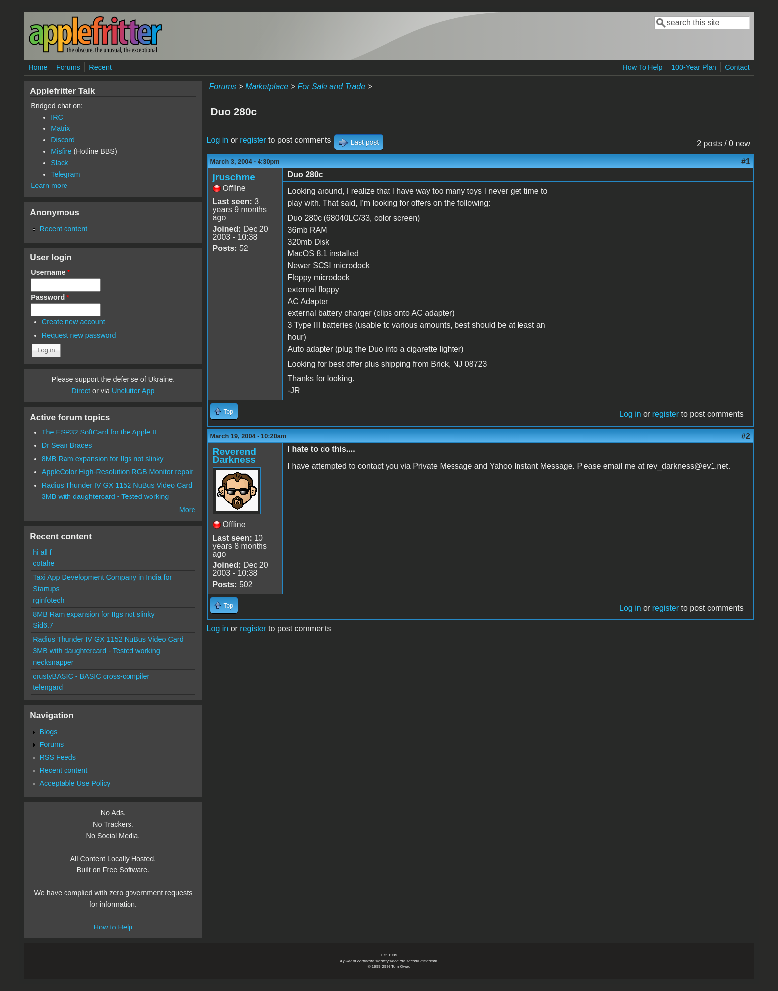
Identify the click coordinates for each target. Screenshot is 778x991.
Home (37, 67)
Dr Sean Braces (67, 445)
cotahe (43, 563)
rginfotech (48, 600)
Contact (737, 67)
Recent (100, 67)
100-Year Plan (693, 67)
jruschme (234, 177)
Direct (80, 391)
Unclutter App (133, 391)
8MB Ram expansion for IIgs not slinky (103, 459)
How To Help (642, 67)
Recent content (63, 229)
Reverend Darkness (234, 455)
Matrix (60, 128)
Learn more (49, 185)
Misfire (61, 151)
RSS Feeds (57, 757)
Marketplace (266, 86)
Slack (59, 163)
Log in (218, 140)
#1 (745, 161)
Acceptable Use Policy (74, 783)
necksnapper (53, 662)
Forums (68, 67)
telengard (48, 687)
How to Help (113, 927)
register (253, 140)
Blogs (48, 732)
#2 (745, 436)
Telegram (65, 174)
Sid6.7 (43, 625)
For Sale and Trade (331, 86)
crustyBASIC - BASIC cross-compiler (91, 676)
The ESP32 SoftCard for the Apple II (99, 432)
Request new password (79, 335)
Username (50, 272)
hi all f (42, 552)
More (187, 510)
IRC (57, 117)
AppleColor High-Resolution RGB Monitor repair (118, 472)
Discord (63, 140)
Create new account (73, 322)
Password (50, 297)
